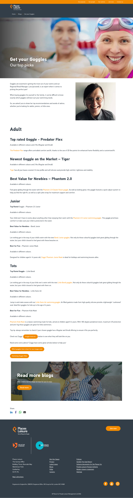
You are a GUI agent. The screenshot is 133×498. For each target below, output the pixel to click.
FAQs (51, 469)
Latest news (54, 464)
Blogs (20, 14)
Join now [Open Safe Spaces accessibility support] (113, 428)
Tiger (12, 170)
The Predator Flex (16, 150)
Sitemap (79, 472)
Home (14, 14)
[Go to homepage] (16, 7)
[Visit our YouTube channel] (112, 484)
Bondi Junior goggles (62, 237)
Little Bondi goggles (65, 282)
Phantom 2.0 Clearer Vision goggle (55, 190)
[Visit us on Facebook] (106, 484)
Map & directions (18, 477)
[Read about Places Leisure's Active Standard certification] (22, 445)
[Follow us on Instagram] (118, 484)
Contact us (120, 2)
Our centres (101, 2)
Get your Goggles (29, 14)
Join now (111, 2)
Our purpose (81, 2)
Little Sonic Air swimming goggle (48, 302)
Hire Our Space (54, 459)
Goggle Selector (30, 336)
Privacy (52, 462)
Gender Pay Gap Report (84, 462)
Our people (92, 2)
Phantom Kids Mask (17, 322)
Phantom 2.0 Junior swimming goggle (87, 218)
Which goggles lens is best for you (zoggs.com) (27, 349)
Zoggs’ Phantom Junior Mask (52, 257)
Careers (52, 472)
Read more (24, 387)
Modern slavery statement (85, 469)
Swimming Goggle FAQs (19, 356)
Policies (79, 459)
